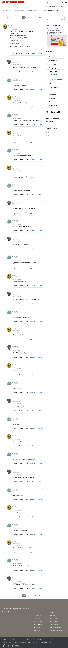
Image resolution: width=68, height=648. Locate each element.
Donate (35, 607)
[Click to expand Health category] (47, 83)
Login (54, 2)
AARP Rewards (54, 60)
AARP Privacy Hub (6, 639)
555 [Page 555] (28, 17)
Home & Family (53, 87)
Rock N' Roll (29, 10)
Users (47, 19)
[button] (66, 2)
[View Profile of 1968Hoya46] (15, 79)
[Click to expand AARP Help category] (47, 64)
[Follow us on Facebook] (3, 646)
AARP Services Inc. (54, 612)
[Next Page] (40, 17)
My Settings (48, 6)
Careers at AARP (54, 609)
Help (59, 6)
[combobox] (55, 16)
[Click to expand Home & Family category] (47, 87)
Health (51, 83)
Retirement (52, 94)
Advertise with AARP (55, 604)
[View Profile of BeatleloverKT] (15, 60)
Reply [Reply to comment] (39, 71)
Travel (51, 102)
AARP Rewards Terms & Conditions (45, 639)
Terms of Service (17, 639)
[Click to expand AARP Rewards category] (47, 60)
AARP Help (52, 64)
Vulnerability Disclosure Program (22, 642)
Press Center (37, 630)
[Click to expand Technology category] (47, 98)
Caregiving (52, 68)
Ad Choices (35, 642)
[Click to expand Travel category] (47, 102)
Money (51, 91)
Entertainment (53, 71)
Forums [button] (62, 6)
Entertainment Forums (20, 10)
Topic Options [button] (8, 21)
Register (48, 2)
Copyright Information (7, 642)
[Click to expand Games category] (47, 56)
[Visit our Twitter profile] (8, 646)
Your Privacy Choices (46, 642)
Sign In (47, 135)
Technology (52, 98)
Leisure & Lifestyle (56, 79)
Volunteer (36, 609)
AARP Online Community (8, 10)
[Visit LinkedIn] (17, 646)
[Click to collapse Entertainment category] (47, 71)
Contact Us (52, 607)
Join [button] (13, 2)
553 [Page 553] (19, 17)
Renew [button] (21, 2)
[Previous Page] (7, 17)
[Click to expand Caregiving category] (47, 67)
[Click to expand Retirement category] (47, 94)
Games (51, 57)
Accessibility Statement (29, 639)
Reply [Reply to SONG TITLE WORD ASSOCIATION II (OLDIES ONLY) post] (39, 53)
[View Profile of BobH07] (10, 25)
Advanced (63, 19)
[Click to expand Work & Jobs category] (47, 105)
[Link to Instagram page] (12, 646)
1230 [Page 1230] (35, 17)
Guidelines (54, 6)
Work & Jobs (53, 105)
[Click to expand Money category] (47, 91)
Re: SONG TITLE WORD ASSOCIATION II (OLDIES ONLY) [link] (46, 10)
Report (34, 53)
